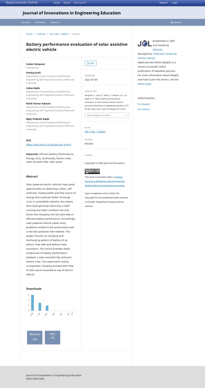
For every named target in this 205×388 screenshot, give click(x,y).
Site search (80, 2)
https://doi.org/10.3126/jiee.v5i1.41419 (48, 144)
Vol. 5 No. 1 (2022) (59, 33)
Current (25, 22)
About (66, 2)
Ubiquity (157, 49)
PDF (91, 63)
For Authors (144, 109)
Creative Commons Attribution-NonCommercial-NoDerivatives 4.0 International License (105, 181)
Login (175, 2)
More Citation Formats (98, 115)
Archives (40, 22)
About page (144, 83)
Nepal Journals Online (21, 2)
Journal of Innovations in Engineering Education (72, 13)
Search (176, 22)
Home (56, 2)
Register (163, 2)
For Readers (144, 104)
